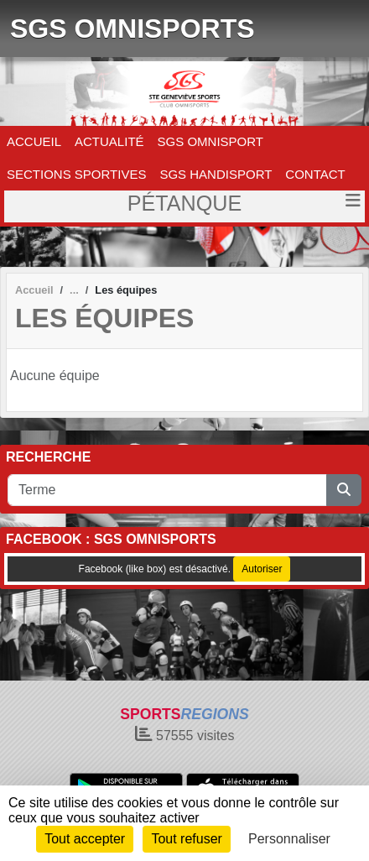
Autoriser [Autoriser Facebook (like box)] (262, 569)
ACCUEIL (34, 141)
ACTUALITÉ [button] (109, 141)
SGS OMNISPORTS (132, 28)
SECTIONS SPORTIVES (76, 174)
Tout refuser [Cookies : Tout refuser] (186, 839)
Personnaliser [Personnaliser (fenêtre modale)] (289, 839)
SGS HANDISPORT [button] (215, 174)
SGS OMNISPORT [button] (210, 141)
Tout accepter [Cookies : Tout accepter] (84, 839)
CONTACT (315, 174)
